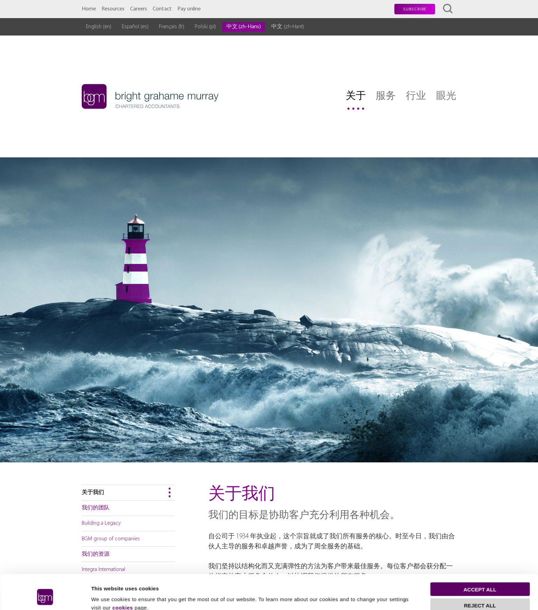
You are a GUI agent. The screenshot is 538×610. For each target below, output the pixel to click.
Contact (162, 9)
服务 (386, 96)
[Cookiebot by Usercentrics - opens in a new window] (45, 596)
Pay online (189, 9)
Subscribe (414, 9)
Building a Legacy (101, 523)
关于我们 (93, 492)
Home (89, 9)
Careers (138, 9)
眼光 (446, 96)
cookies (122, 577)
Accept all (480, 559)
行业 (416, 96)
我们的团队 (96, 508)
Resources (113, 9)
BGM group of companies (111, 539)
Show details (107, 596)
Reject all (480, 575)
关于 (356, 96)
